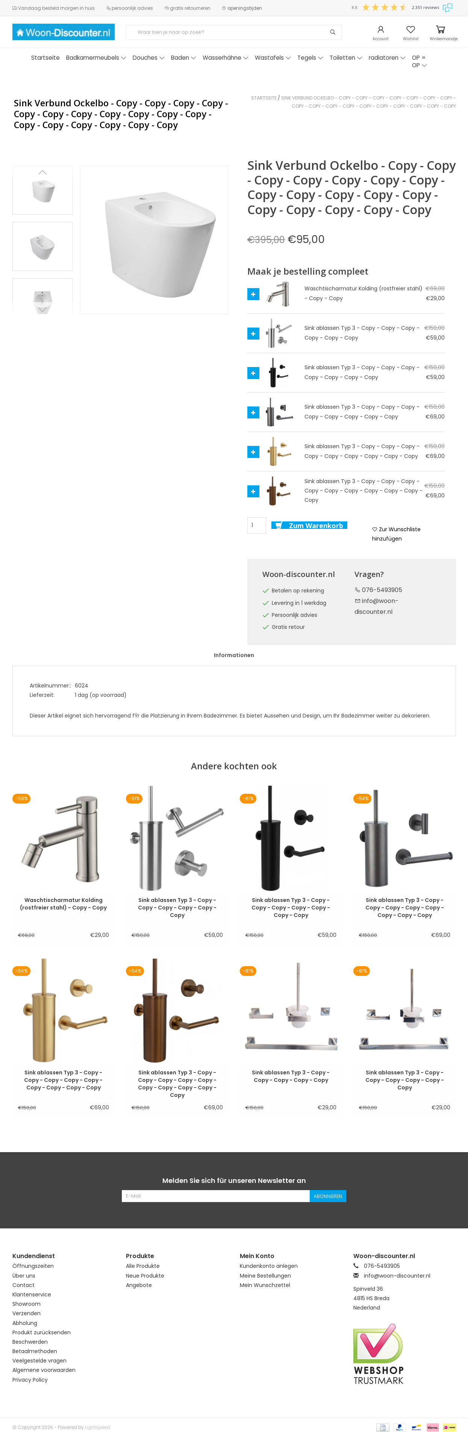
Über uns (23, 1275)
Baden (183, 58)
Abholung (24, 1323)
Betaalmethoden (34, 1351)
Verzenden (26, 1313)
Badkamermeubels (96, 58)
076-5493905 (378, 590)
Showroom (26, 1304)
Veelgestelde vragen (39, 1360)
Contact (23, 1285)
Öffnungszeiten (33, 1266)
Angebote (139, 1285)
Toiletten (346, 58)
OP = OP (419, 61)
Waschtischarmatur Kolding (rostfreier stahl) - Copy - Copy (63, 903)
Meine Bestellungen (265, 1275)
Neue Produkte (145, 1275)
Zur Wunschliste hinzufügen (396, 534)
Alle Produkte (143, 1266)
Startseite (45, 58)
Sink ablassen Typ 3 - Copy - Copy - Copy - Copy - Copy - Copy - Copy (290, 903)
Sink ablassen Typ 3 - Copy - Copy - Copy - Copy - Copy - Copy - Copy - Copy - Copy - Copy (177, 1076)
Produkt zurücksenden (41, 1332)
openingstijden (242, 8)
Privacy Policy (30, 1380)
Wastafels (273, 58)
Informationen (234, 655)
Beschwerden (30, 1342)
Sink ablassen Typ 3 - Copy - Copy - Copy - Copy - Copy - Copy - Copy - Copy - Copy (63, 1076)
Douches (149, 58)
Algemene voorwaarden (44, 1370)
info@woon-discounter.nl (397, 1275)
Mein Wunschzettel (265, 1285)
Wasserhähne (225, 58)
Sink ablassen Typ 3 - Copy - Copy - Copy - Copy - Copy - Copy (177, 903)
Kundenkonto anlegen (269, 1266)
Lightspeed (97, 1427)
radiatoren (387, 58)
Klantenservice (31, 1294)
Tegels (310, 58)
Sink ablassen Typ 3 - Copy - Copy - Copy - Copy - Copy (291, 1076)
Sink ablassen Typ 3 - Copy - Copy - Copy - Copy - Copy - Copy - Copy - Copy (404, 903)
